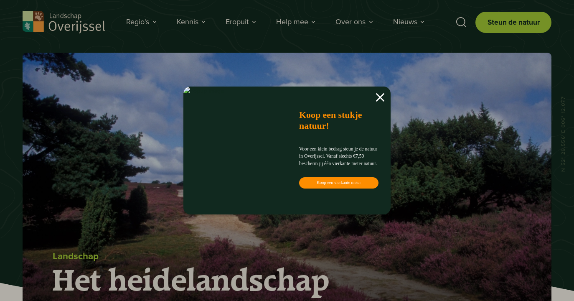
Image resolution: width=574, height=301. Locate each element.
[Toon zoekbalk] (458, 22)
